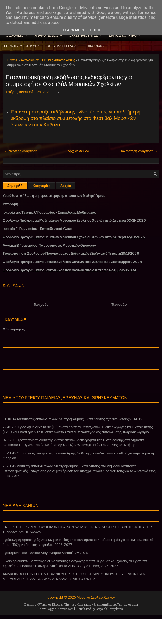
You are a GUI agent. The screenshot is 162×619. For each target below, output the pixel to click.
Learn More (74, 30)
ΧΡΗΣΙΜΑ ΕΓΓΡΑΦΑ (62, 45)
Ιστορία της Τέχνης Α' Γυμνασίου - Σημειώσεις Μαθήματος (49, 212)
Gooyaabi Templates (109, 609)
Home (12, 60)
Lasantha (84, 604)
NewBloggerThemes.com (56, 609)
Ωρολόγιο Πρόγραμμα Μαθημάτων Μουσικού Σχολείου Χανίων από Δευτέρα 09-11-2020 (74, 220)
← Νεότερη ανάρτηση (20, 151)
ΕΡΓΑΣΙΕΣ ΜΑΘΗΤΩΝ (23, 44)
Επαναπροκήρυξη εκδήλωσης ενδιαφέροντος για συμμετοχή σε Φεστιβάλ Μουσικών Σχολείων (69, 80)
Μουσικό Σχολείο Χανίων (96, 597)
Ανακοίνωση (30, 60)
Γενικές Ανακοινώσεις (58, 60)
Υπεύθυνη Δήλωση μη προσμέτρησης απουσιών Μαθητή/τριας (54, 196)
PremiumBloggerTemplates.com (116, 604)
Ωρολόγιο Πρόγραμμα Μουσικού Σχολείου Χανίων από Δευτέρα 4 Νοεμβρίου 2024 (69, 270)
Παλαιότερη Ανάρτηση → (139, 151)
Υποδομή (10, 204)
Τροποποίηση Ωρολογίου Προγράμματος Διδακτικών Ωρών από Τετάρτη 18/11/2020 (71, 253)
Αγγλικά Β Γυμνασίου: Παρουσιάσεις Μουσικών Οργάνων (49, 245)
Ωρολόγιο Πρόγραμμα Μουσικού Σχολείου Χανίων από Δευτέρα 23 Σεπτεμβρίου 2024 (72, 262)
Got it (95, 30)
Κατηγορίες (41, 186)
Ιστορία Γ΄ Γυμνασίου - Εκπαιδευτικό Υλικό (37, 229)
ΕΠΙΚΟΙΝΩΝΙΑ (95, 45)
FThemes (45, 604)
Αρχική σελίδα (78, 151)
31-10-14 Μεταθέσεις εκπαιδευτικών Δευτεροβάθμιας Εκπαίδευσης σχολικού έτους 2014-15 (72, 419)
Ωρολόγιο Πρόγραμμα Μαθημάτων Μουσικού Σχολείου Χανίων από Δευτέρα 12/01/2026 (74, 237)
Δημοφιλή (15, 186)
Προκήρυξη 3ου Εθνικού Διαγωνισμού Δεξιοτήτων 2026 (45, 553)
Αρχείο (65, 186)
